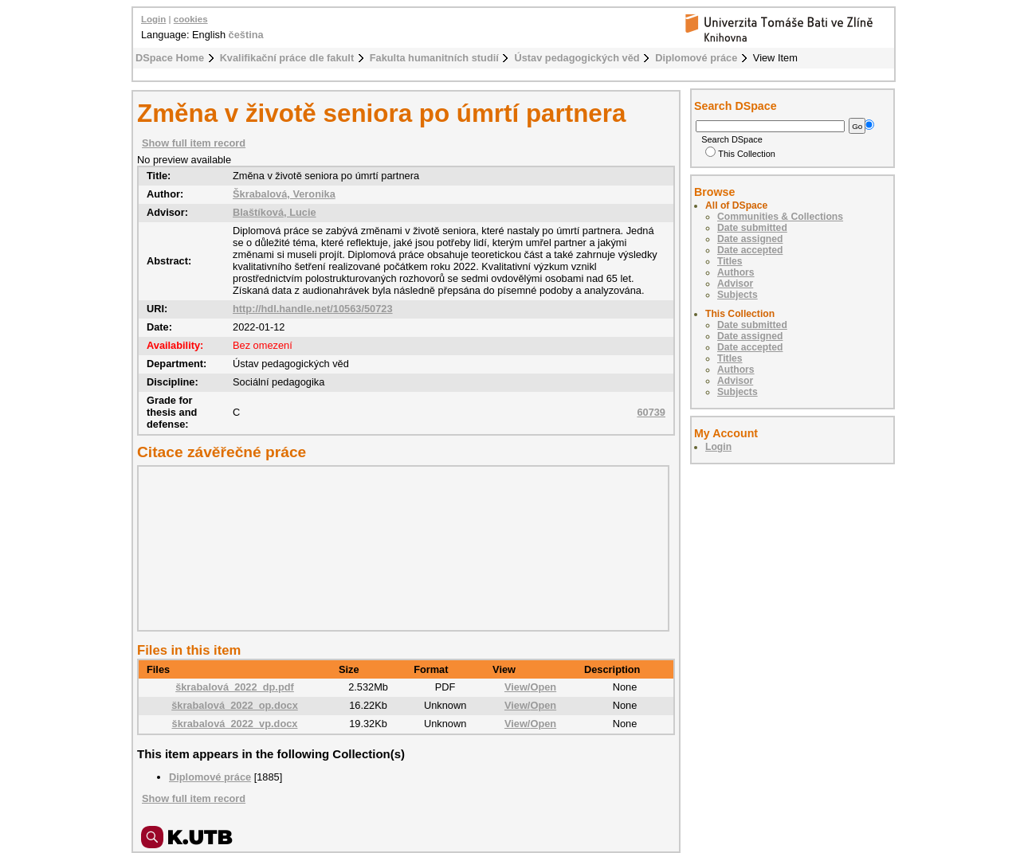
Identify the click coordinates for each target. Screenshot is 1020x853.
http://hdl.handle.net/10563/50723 (313, 309)
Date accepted (750, 250)
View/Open (530, 687)
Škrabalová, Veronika (284, 194)
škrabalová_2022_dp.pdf (234, 687)
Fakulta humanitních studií (434, 58)
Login (153, 19)
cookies (191, 19)
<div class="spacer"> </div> (399, 548)
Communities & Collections (780, 216)
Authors (736, 272)
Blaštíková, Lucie (274, 212)
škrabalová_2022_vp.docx (235, 724)
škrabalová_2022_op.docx (234, 705)
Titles (730, 261)
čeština (246, 35)
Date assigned (750, 239)
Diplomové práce (696, 58)
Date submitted (752, 227)
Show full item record (193, 143)
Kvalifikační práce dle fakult (287, 58)
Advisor (735, 283)
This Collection (740, 153)
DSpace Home (169, 58)
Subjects (737, 294)
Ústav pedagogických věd (576, 58)
